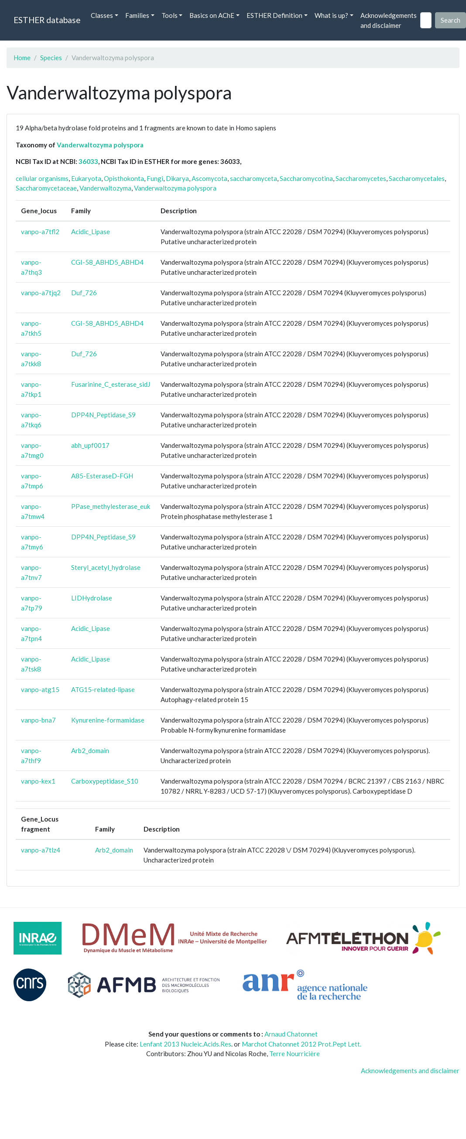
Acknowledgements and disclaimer (388, 20)
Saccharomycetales (417, 178)
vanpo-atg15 (40, 689)
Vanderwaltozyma (105, 188)
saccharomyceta (253, 178)
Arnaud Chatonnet (291, 1034)
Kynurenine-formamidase (107, 720)
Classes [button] (102, 15)
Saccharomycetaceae (46, 188)
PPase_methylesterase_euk (110, 506)
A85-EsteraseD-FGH (102, 476)
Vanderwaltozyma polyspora (100, 145)
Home (22, 57)
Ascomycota (209, 178)
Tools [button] (169, 15)
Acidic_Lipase (90, 231)
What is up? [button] (331, 15)
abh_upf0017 (90, 445)
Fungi (155, 178)
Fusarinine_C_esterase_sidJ (110, 384)
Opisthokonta (124, 178)
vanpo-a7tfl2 (40, 231)
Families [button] (137, 15)
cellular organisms (42, 178)
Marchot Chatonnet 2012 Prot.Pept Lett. (301, 1044)
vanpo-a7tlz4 (40, 850)
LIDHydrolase (91, 598)
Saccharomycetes (361, 178)
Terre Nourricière (294, 1053)
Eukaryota (86, 178)
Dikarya (177, 178)
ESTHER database (47, 20)
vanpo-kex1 (38, 781)
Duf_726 (84, 293)
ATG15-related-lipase (103, 689)
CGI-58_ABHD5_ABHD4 (107, 262)
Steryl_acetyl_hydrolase (105, 567)
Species (51, 57)
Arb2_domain (90, 750)
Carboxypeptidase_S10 (104, 781)
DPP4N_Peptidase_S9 (103, 415)
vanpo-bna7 (38, 720)
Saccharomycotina (306, 178)
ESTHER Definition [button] (274, 15)
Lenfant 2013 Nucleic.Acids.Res (185, 1044)
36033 (88, 161)
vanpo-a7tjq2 (41, 293)
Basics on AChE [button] (211, 15)
